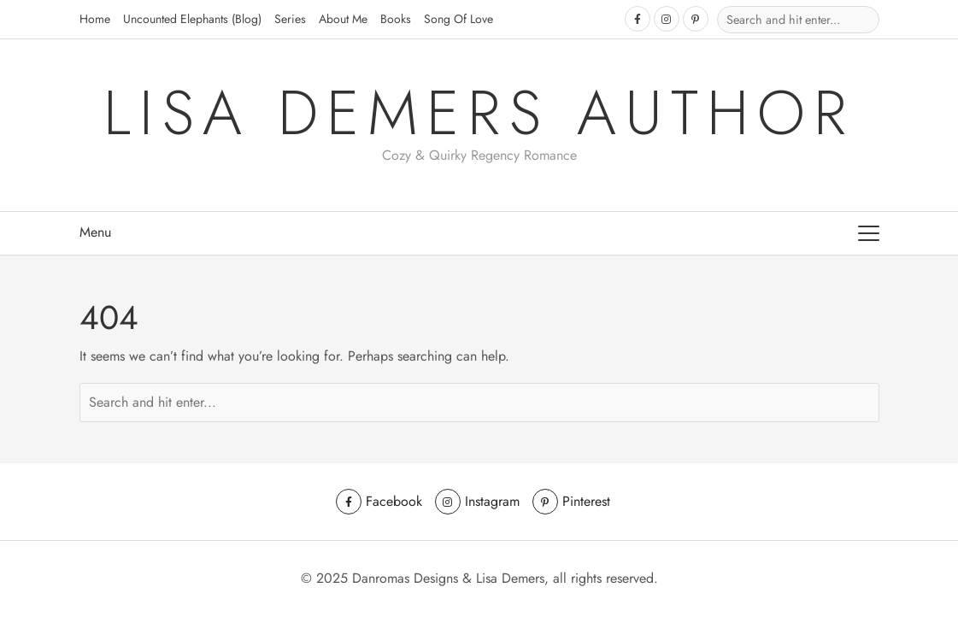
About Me (343, 18)
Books (395, 18)
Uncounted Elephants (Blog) (192, 18)
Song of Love (458, 18)
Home (94, 18)
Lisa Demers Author (479, 112)
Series (290, 18)
